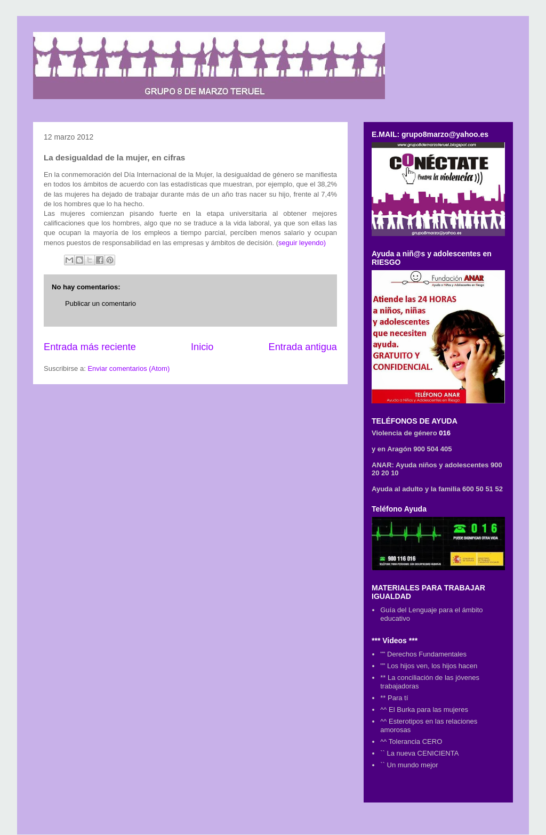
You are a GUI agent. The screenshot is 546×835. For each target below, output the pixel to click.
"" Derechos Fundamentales (423, 654)
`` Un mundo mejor (409, 765)
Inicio (202, 347)
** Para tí (394, 698)
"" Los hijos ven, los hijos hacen (428, 666)
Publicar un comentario (100, 303)
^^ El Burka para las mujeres (424, 710)
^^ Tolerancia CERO (411, 741)
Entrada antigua (303, 347)
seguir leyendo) (302, 243)
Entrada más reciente (90, 347)
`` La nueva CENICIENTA (419, 753)
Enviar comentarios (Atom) (128, 368)
